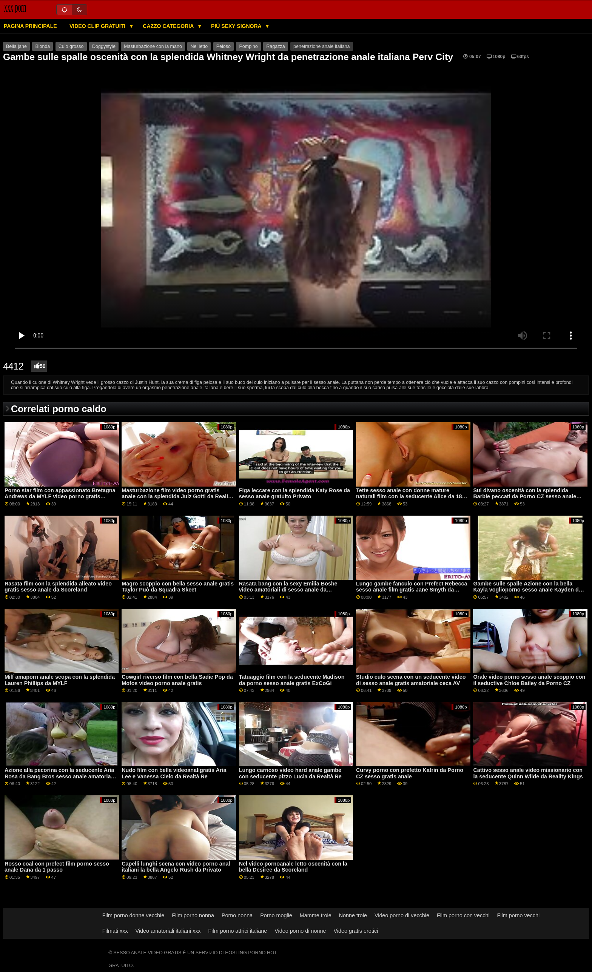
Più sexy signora (237, 26)
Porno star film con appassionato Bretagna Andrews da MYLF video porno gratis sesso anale (60, 496)
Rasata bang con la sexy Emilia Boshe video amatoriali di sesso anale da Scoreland (288, 590)
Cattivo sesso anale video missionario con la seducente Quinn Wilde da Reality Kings (528, 773)
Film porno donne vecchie (133, 915)
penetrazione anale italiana (321, 46)
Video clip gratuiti (98, 26)
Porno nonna (237, 915)
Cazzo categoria (169, 26)
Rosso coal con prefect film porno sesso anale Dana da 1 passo (57, 867)
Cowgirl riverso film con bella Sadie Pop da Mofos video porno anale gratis (177, 680)
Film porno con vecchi (463, 915)
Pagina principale (30, 26)
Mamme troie (315, 915)
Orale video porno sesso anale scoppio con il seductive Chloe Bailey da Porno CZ (529, 680)
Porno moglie (276, 915)
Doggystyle (104, 46)
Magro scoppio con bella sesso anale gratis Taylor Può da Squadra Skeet (178, 587)
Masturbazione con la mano (153, 46)
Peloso (223, 46)
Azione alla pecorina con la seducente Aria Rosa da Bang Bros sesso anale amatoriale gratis (60, 776)
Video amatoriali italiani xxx (168, 931)
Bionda (42, 46)
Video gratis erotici (355, 931)
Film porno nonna (193, 915)
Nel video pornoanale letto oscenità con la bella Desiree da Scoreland (293, 867)
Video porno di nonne (300, 931)
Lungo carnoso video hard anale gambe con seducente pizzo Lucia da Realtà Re (290, 773)
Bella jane (16, 46)
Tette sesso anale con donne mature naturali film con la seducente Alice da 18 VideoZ (409, 496)
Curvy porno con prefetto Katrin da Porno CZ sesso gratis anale (409, 773)
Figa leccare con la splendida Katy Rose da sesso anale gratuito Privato (294, 493)
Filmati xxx (115, 931)
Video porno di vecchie (402, 915)
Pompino (248, 46)
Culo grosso (71, 46)
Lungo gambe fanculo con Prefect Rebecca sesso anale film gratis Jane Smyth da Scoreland (411, 590)
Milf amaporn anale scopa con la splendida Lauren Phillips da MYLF (60, 680)
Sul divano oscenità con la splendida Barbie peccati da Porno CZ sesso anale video (524, 496)
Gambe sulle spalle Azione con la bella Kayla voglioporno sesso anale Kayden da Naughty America (527, 590)
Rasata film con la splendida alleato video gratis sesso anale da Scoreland (58, 587)
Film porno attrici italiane (237, 931)
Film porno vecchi (518, 915)
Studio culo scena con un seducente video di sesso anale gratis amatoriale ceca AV (411, 680)
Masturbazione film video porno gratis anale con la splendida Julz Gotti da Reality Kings (177, 496)
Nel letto (199, 46)
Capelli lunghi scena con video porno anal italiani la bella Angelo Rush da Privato (176, 867)
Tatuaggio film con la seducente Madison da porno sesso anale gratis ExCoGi (292, 680)
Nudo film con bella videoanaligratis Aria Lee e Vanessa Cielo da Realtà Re (174, 773)
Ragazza (275, 46)
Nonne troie (353, 915)
